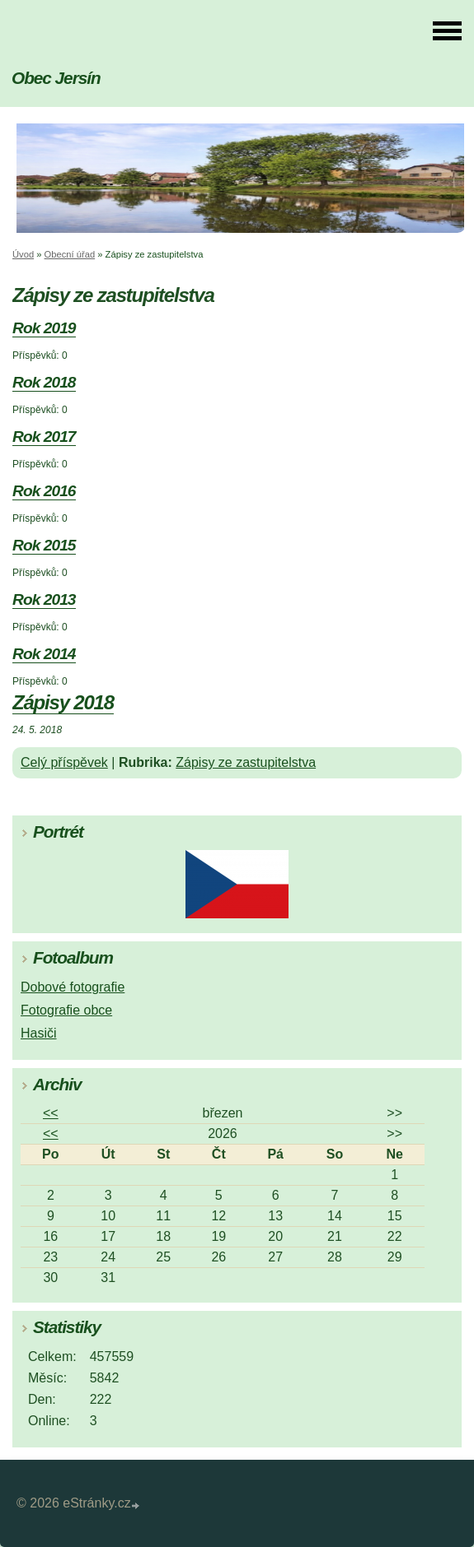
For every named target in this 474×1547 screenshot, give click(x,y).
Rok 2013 (44, 599)
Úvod (23, 254)
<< (51, 1113)
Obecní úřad (70, 254)
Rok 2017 (44, 436)
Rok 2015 (44, 545)
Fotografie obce (66, 1010)
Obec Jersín (56, 77)
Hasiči (39, 1033)
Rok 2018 (44, 382)
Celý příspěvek (64, 762)
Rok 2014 (44, 653)
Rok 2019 (44, 328)
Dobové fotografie (72, 987)
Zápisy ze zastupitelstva (246, 762)
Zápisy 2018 (63, 702)
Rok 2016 (44, 490)
